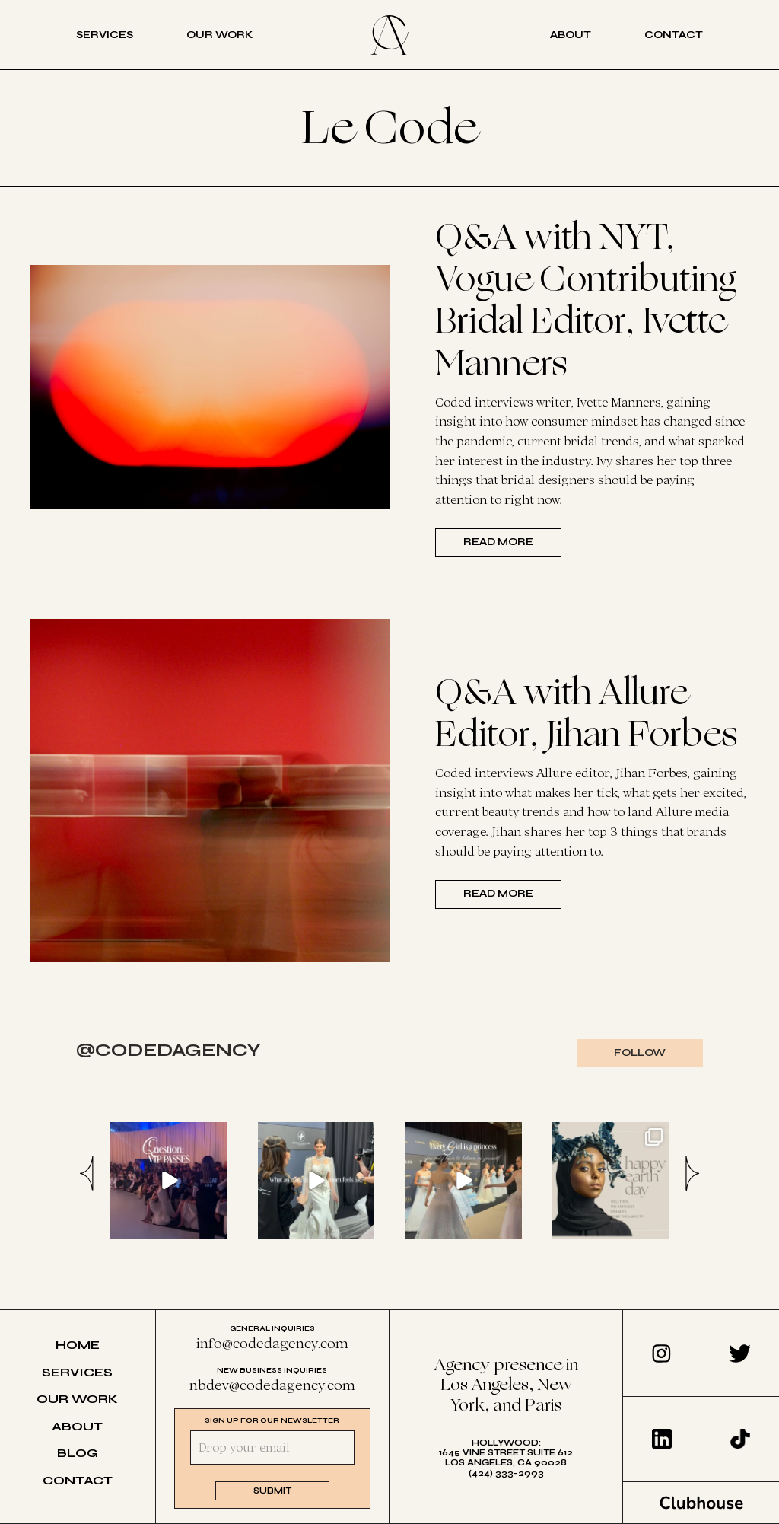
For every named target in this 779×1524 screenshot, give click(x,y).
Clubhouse (701, 1503)
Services (104, 35)
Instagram (661, 1353)
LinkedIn (662, 1439)
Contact (673, 35)
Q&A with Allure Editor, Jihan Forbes (586, 713)
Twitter (740, 1353)
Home (78, 1344)
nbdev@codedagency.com (272, 1384)
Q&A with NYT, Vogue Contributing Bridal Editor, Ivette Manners (585, 301)
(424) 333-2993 (506, 1473)
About (570, 35)
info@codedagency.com (272, 1342)
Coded (389, 35)
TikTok (740, 1439)
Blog (77, 1453)
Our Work (219, 35)
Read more (498, 542)
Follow (640, 1053)
